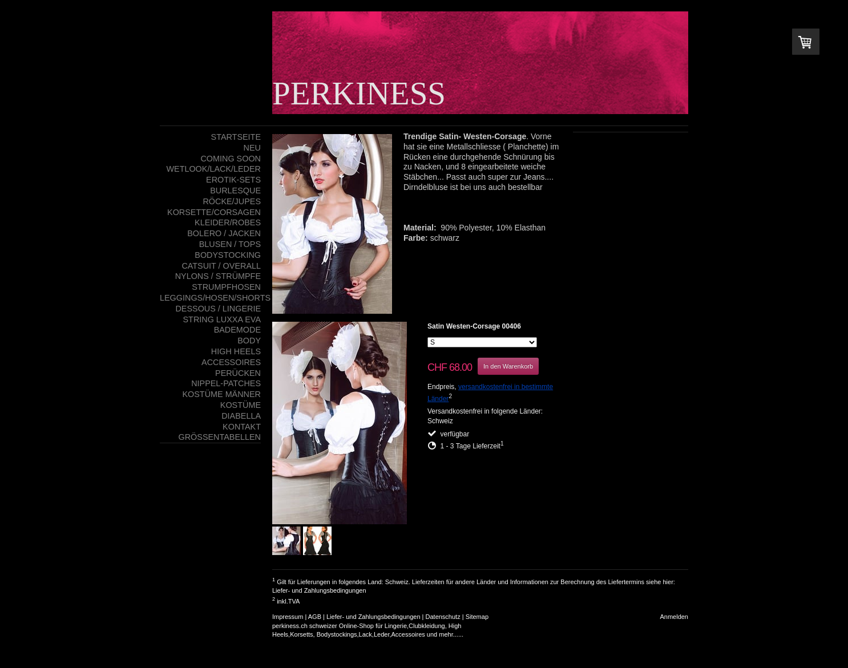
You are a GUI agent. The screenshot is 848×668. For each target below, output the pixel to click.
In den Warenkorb (508, 366)
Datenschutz (443, 616)
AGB (314, 616)
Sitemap (477, 616)
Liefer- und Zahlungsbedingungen (319, 590)
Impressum (287, 616)
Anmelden (674, 616)
